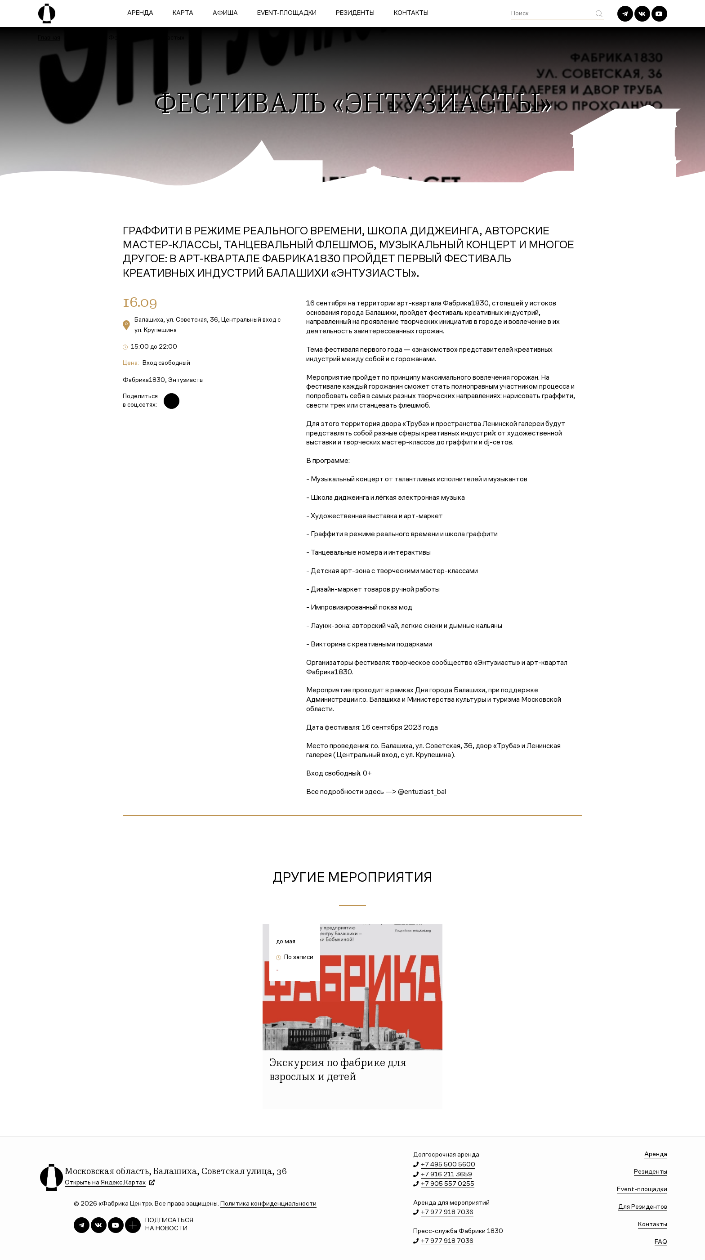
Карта (183, 13)
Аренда (140, 13)
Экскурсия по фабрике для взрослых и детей (337, 1070)
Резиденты (355, 13)
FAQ (661, 1242)
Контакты (411, 13)
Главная (49, 38)
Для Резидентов (642, 1207)
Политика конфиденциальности (268, 1204)
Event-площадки (287, 13)
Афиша (225, 13)
